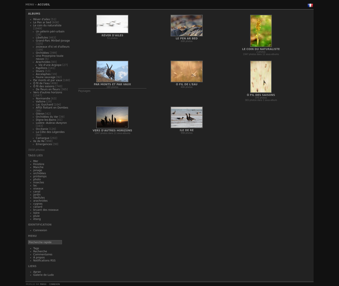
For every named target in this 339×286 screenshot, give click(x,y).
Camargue (42, 138)
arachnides (40, 200)
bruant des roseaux (45, 209)
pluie (36, 215)
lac (35, 185)
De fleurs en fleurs (48, 89)
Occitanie (42, 128)
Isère (36, 212)
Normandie (43, 98)
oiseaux (38, 188)
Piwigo (43, 284)
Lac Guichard (44, 104)
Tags (36, 248)
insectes (38, 182)
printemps (40, 176)
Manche (38, 167)
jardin (37, 194)
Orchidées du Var (47, 116)
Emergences (44, 144)
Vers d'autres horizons (47, 92)
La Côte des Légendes (50, 132)
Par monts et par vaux (47, 80)
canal (36, 191)
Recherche (40, 251)
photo (37, 179)
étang (37, 219)
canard (37, 206)
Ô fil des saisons (43, 86)
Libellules (42, 37)
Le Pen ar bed (42, 22)
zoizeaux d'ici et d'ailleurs (53, 46)
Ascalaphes (43, 74)
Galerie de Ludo (43, 274)
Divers (40, 71)
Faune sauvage (45, 77)
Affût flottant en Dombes (52, 107)
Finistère (38, 164)
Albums (34, 13)
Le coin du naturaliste (47, 25)
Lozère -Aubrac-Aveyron (51, 122)
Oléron (40, 113)
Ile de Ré (39, 141)
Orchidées (42, 52)
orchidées (39, 173)
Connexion (40, 230)
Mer (35, 161)
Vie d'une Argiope (49, 65)
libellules (39, 197)
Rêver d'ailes (41, 19)
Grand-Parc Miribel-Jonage (53, 40)
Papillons (41, 68)
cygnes (38, 203)
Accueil (44, 4)
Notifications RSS (44, 260)
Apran (37, 271)
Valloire (40, 101)
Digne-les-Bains (46, 119)
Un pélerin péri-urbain (50, 31)
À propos (39, 257)
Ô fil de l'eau (41, 83)
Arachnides (43, 62)
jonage (37, 170)
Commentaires (42, 254)
